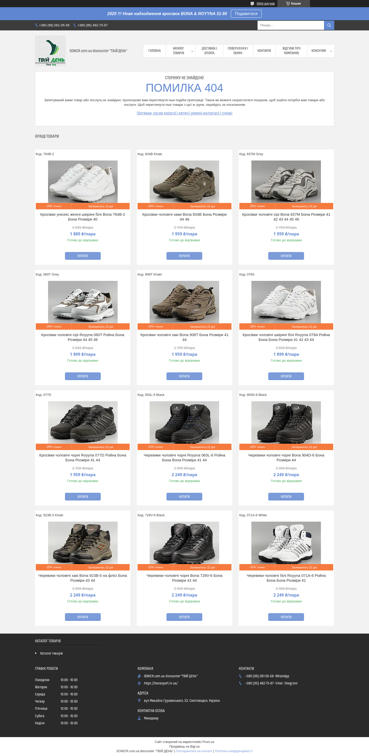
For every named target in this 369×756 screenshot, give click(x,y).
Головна (154, 51)
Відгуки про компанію (292, 51)
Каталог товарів (178, 51)
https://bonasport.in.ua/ (161, 683)
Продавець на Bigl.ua (184, 746)
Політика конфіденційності (234, 751)
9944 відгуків (266, 3)
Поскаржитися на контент (194, 751)
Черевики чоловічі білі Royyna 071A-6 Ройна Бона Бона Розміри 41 (286, 578)
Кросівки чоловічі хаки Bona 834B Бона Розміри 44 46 (184, 217)
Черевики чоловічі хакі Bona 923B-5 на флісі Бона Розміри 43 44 (82, 578)
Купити (82, 256)
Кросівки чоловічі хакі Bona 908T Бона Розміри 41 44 (184, 337)
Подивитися (246, 14)
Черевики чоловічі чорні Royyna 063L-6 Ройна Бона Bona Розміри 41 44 (184, 457)
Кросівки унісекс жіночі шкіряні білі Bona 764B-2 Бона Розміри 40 (82, 217)
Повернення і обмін (238, 51)
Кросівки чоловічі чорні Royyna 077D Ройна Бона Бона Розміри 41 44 (82, 457)
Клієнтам (318, 51)
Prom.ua (208, 742)
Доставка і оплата (209, 51)
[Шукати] (329, 25)
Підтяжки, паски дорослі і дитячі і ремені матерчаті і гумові (184, 113)
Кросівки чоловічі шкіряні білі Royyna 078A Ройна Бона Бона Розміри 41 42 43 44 (286, 337)
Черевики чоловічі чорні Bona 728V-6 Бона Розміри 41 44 (184, 578)
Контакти (264, 51)
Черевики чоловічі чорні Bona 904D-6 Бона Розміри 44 (286, 457)
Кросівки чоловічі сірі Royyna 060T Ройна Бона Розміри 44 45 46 (82, 337)
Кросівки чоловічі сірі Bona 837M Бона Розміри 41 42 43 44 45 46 (286, 217)
